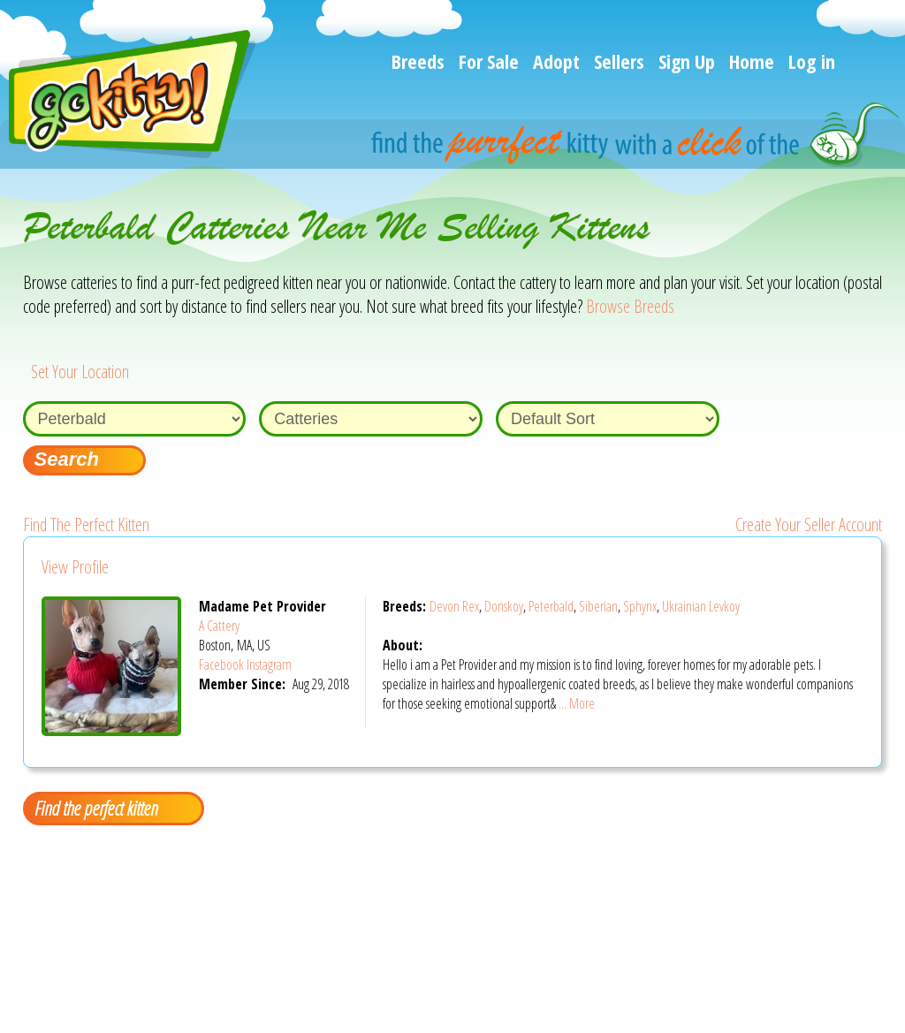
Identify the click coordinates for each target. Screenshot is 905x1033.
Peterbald (551, 606)
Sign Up (686, 61)
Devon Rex (454, 606)
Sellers (619, 61)
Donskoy (503, 606)
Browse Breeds (630, 306)
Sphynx (640, 606)
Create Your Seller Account (808, 524)
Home (751, 61)
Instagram (269, 664)
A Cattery (219, 625)
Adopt (556, 61)
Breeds (418, 61)
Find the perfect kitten (95, 807)
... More (577, 703)
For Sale (489, 61)
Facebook (221, 664)
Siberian (598, 606)
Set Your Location (80, 372)
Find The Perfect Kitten (86, 524)
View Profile (75, 567)
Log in (811, 61)
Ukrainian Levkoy (701, 606)
